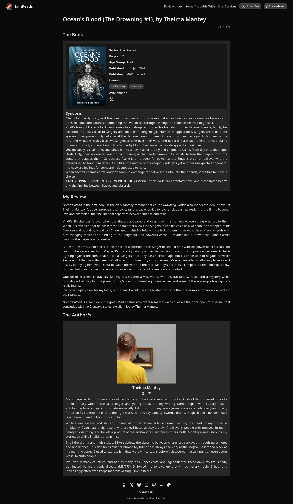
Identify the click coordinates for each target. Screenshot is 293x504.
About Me (250, 6)
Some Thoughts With (200, 6)
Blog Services (227, 6)
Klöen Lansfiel (157, 498)
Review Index (173, 6)
